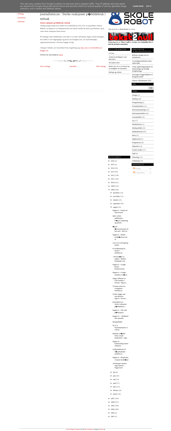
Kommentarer (139, 172)
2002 (113, 413)
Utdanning (135, 161)
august (115, 207)
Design (134, 95)
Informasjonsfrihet (138, 113)
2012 (113, 175)
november (116, 196)
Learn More (138, 6)
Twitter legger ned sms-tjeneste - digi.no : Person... (119, 296)
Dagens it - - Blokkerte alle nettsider (120, 317)
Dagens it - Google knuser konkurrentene (119, 267)
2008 (113, 190)
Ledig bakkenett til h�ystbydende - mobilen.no (119, 351)
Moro (134, 135)
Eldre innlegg (101, 66)
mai (114, 379)
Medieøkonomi (137, 132)
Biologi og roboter (115, 72)
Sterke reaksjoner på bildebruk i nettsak (55, 23)
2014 (113, 168)
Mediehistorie (137, 124)
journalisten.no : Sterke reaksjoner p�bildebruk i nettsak (73, 16)
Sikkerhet (135, 146)
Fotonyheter (21, 18)
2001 (113, 416)
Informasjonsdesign (139, 110)
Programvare (136, 142)
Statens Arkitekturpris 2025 (141, 80)
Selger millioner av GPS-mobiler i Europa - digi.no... (119, 280)
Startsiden (73, 66)
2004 (113, 409)
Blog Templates (89, 429)
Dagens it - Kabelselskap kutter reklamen (120, 343)
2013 (113, 172)
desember (116, 193)
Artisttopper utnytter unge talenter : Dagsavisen (119, 365)
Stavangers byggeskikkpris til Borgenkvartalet (142, 76)
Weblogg (20, 14)
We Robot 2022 (114, 63)
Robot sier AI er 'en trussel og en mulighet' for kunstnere (119, 67)
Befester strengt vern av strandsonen (140, 56)
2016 (113, 161)
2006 (113, 402)
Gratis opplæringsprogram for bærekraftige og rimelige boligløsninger (142, 69)
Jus (133, 121)
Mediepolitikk (137, 128)
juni (114, 376)
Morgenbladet (117, 322)
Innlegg (137, 168)
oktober (116, 200)
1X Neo (111, 53)
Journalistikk (136, 117)
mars (115, 387)
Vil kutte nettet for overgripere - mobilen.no (118, 288)
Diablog (135, 99)
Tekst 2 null (125, 42)
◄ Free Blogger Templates (73, 429)
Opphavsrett (136, 139)
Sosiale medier (137, 150)
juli (114, 372)
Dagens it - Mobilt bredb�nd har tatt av (119, 237)
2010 (113, 182)
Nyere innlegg (45, 66)
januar (115, 394)
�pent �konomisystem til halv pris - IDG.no (120, 229)
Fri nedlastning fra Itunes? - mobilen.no (118, 251)
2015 (113, 164)
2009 (113, 186)
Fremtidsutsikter (137, 106)
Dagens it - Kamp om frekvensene (119, 211)
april (115, 383)
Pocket (101, 429)
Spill (133, 153)
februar (115, 390)
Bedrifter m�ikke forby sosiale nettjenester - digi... (120, 336)
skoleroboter (124, 29)
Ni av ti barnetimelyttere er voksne (120, 327)
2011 (113, 179)
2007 (113, 398)
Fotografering (137, 102)
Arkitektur (21, 22)
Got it (148, 6)
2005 (113, 406)
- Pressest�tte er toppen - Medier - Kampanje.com (119, 259)
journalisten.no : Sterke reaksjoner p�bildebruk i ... (119, 304)
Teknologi (135, 157)
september (117, 204)
